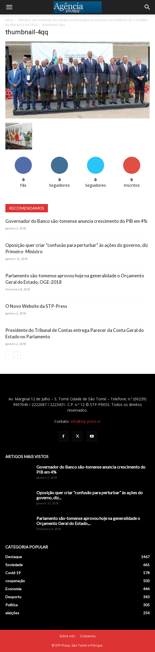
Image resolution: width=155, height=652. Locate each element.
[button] (9, 7)
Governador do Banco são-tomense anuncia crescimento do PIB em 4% (76, 221)
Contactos (88, 636)
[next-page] (17, 355)
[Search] (147, 7)
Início (9, 20)
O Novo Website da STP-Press (36, 306)
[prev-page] (8, 355)
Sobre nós (67, 636)
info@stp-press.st (85, 421)
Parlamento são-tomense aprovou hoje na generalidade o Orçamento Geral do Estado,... (88, 521)
